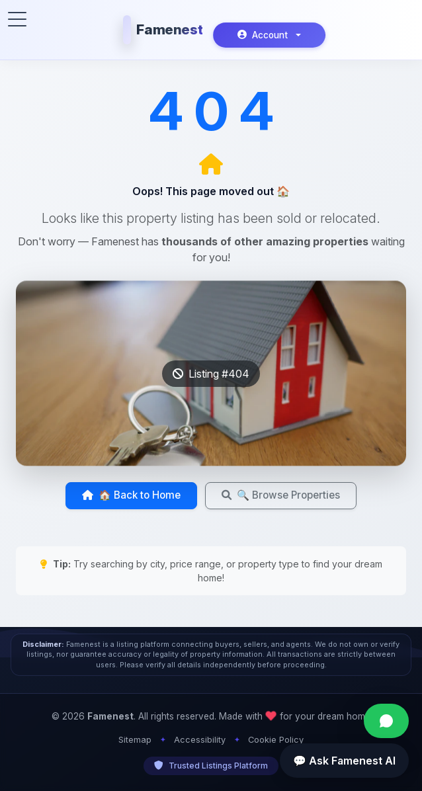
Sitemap (134, 740)
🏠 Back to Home (131, 495)
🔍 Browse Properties (281, 495)
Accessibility (200, 740)
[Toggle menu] (17, 19)
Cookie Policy (276, 740)
